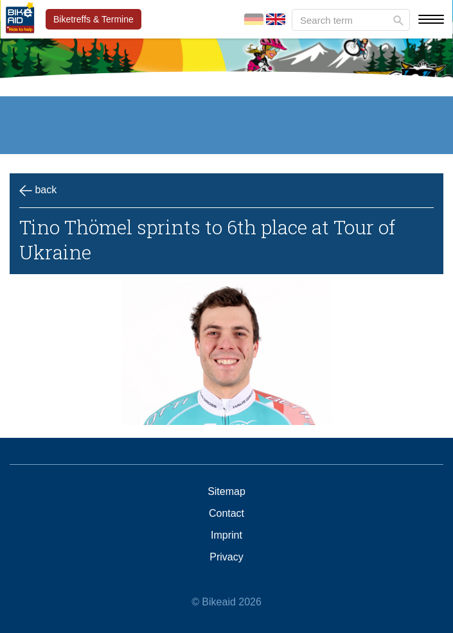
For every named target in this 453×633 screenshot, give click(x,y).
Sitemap (226, 491)
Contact (226, 513)
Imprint (226, 535)
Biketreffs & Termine (93, 19)
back (38, 190)
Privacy (226, 557)
